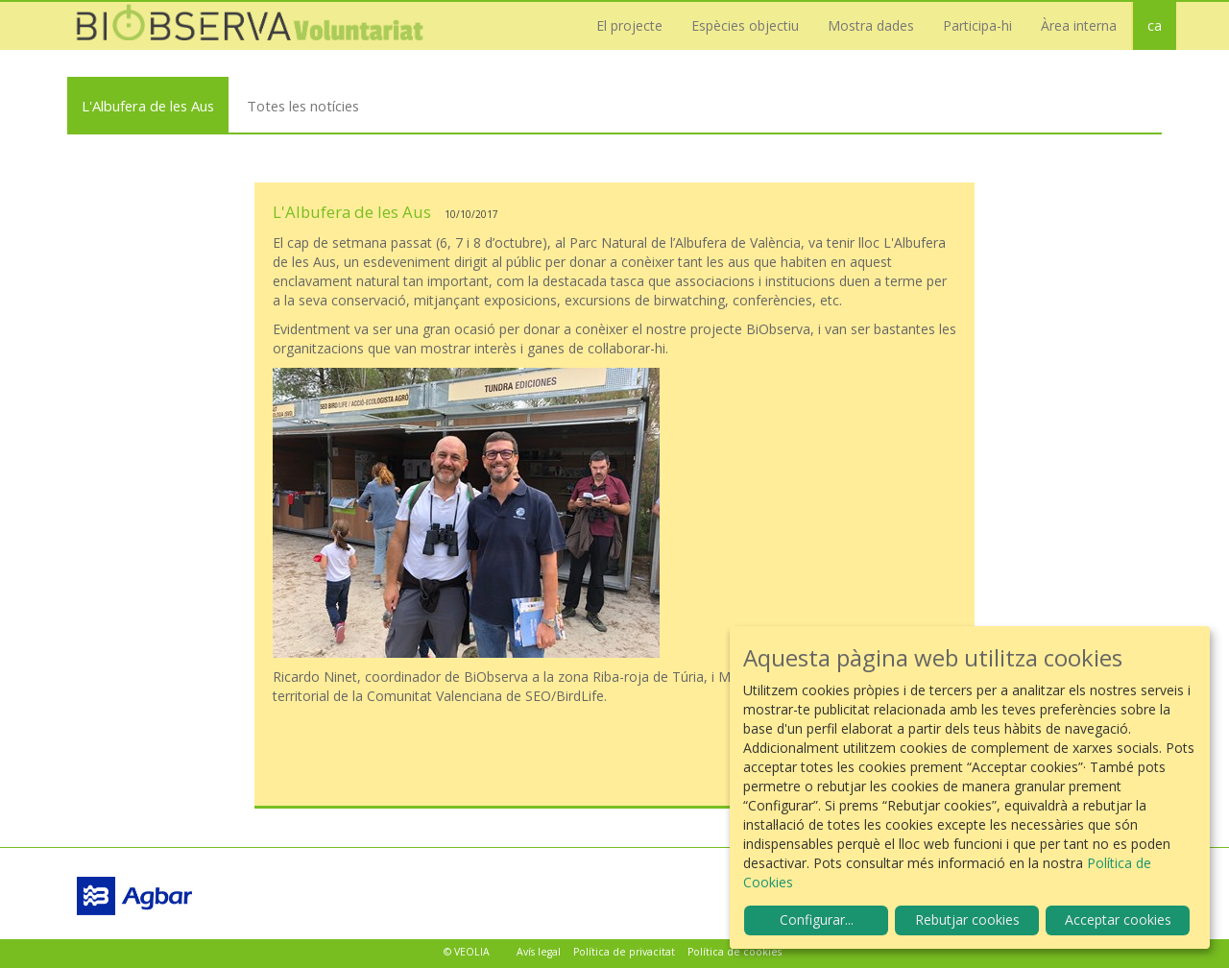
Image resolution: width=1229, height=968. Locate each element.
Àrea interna (1079, 25)
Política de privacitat (624, 951)
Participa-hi (977, 25)
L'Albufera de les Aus (148, 105)
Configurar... (817, 919)
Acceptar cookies (1118, 919)
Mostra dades (871, 25)
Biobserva (259, 26)
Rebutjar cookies (967, 919)
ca (1154, 25)
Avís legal (539, 951)
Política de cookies (734, 951)
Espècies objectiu (745, 25)
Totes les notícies (303, 105)
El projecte (629, 25)
